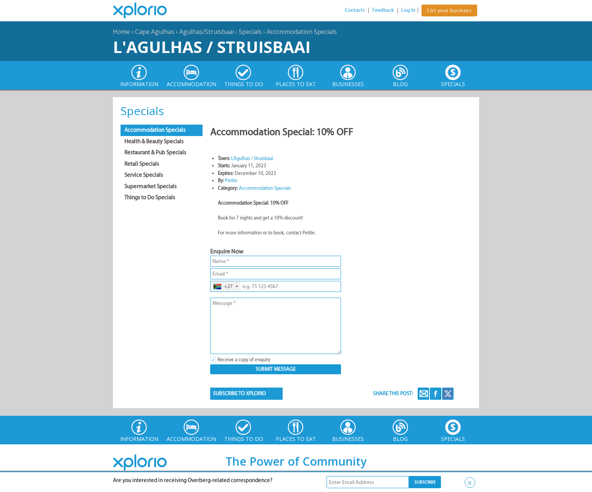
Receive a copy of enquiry (243, 359)
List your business (449, 10)
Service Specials (143, 174)
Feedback (383, 10)
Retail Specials (141, 163)
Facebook (435, 394)
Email (423, 394)
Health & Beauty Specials (153, 141)
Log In (408, 10)
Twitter (448, 394)
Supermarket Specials (150, 186)
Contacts (355, 10)
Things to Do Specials (149, 197)
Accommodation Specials (302, 31)
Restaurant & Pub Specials (155, 152)
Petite (231, 180)
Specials (250, 31)
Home (121, 31)
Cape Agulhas (154, 31)
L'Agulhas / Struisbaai (211, 47)
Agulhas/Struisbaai (206, 31)
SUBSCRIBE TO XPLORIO (239, 393)
